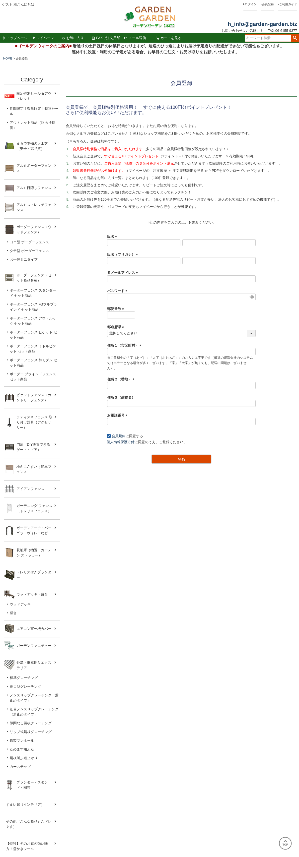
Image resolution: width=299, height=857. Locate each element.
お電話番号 (118, 415)
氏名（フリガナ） (123, 254)
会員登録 (268, 4)
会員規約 (119, 436)
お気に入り (73, 38)
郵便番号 (116, 309)
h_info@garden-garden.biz (262, 24)
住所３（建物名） (121, 397)
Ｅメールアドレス (123, 273)
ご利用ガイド (288, 4)
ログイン (251, 4)
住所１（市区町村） (125, 345)
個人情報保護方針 (121, 442)
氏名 (113, 237)
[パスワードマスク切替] (251, 297)
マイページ (43, 38)
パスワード (118, 291)
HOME (7, 58)
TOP (285, 843)
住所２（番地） (121, 379)
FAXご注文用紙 (106, 38)
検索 (295, 38)
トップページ (14, 38)
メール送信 (135, 38)
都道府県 (116, 327)
